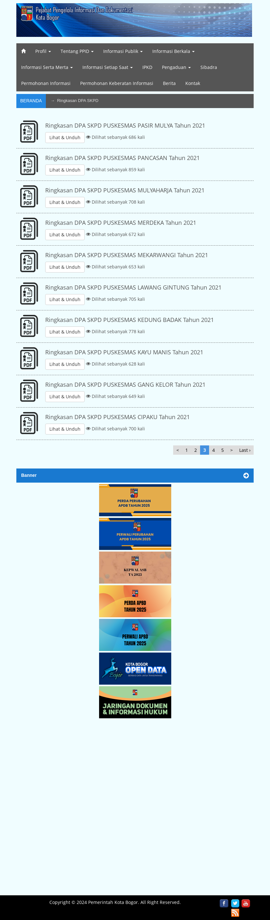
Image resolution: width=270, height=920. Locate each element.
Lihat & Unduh (64, 137)
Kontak (192, 83)
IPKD (147, 67)
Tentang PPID (77, 51)
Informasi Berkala (173, 51)
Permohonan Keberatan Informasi (116, 83)
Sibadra (208, 67)
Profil (43, 51)
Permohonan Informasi (46, 83)
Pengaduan (176, 67)
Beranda (31, 100)
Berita (169, 83)
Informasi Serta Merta (47, 67)
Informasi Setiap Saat (107, 67)
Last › (244, 450)
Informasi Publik (123, 51)
